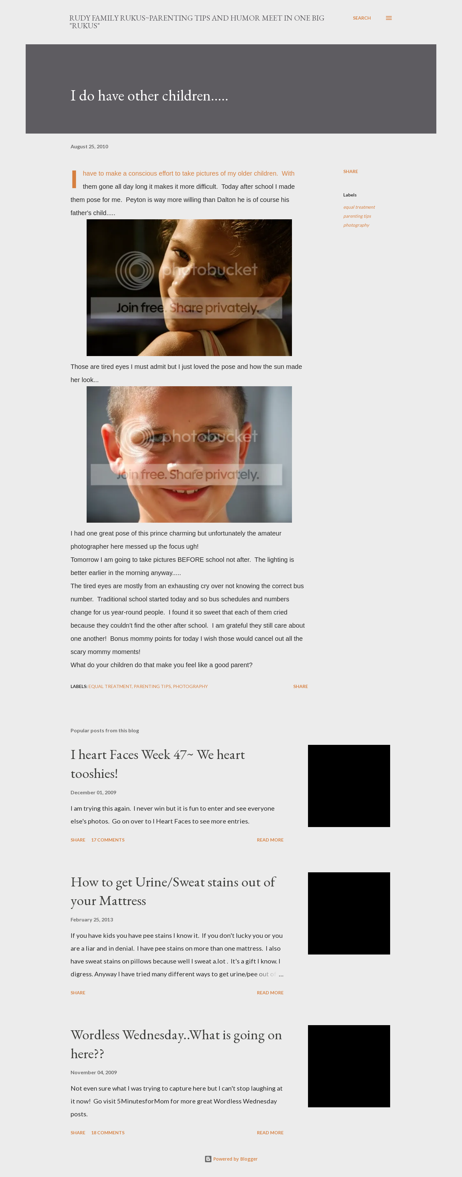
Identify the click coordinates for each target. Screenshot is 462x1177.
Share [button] (350, 171)
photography (356, 225)
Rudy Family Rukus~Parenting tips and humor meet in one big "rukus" (196, 22)
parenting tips (357, 216)
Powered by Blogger (231, 1159)
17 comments (107, 839)
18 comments (107, 1132)
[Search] (362, 18)
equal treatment (359, 207)
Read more (270, 839)
